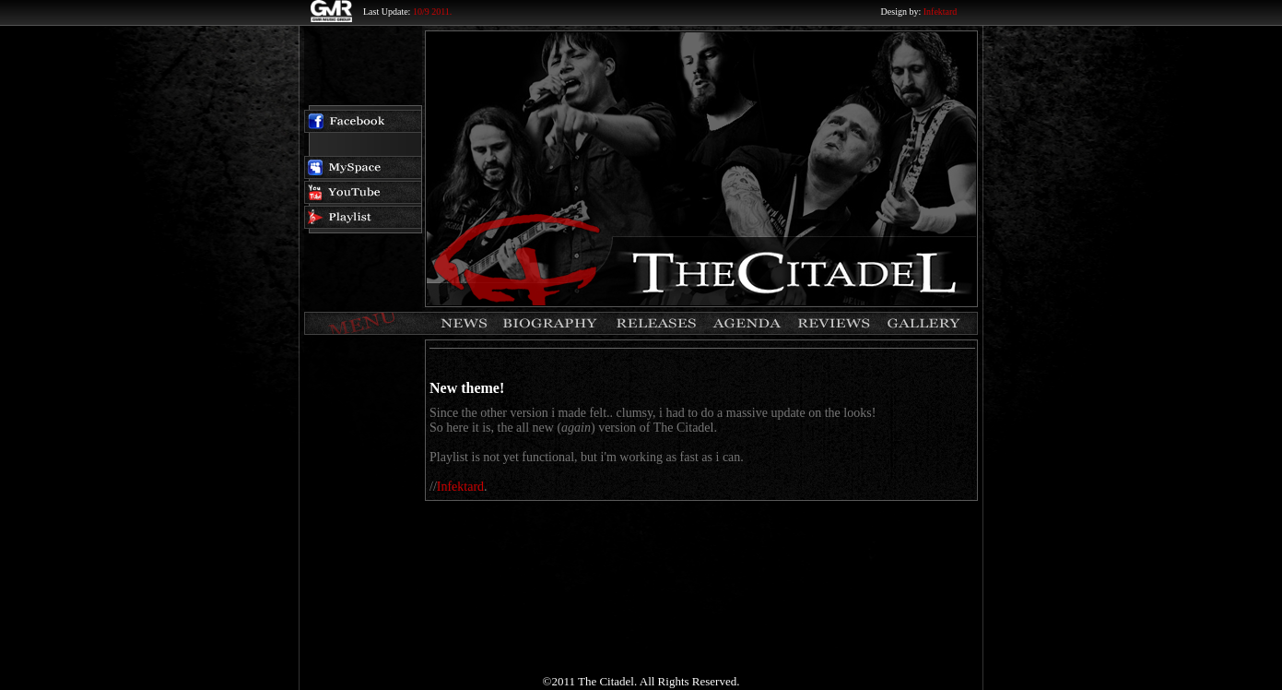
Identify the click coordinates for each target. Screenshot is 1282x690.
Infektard (940, 11)
